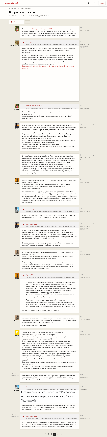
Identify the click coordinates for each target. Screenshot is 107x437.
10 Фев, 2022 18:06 (85, 254)
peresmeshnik (14, 45)
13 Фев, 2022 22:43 (85, 277)
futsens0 (16, 335)
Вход (102, 3)
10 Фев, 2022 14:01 (85, 226)
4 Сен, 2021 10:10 (84, 44)
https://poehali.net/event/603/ (42, 29)
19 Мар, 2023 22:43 (42, 16)
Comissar (16, 32)
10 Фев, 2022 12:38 (85, 211)
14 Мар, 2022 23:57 (85, 334)
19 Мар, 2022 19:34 (85, 389)
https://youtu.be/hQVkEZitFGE (49, 86)
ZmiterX (31, 16)
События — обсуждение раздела (20, 8)
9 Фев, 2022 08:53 (85, 127)
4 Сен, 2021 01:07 (84, 30)
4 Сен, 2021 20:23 (85, 108)
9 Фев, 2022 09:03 (85, 158)
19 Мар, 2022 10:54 (85, 377)
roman (17, 183)
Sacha (17, 128)
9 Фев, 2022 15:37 (85, 182)
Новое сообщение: (22, 16)
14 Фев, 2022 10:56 (85, 319)
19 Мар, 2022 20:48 (85, 418)
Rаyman (16, 255)
